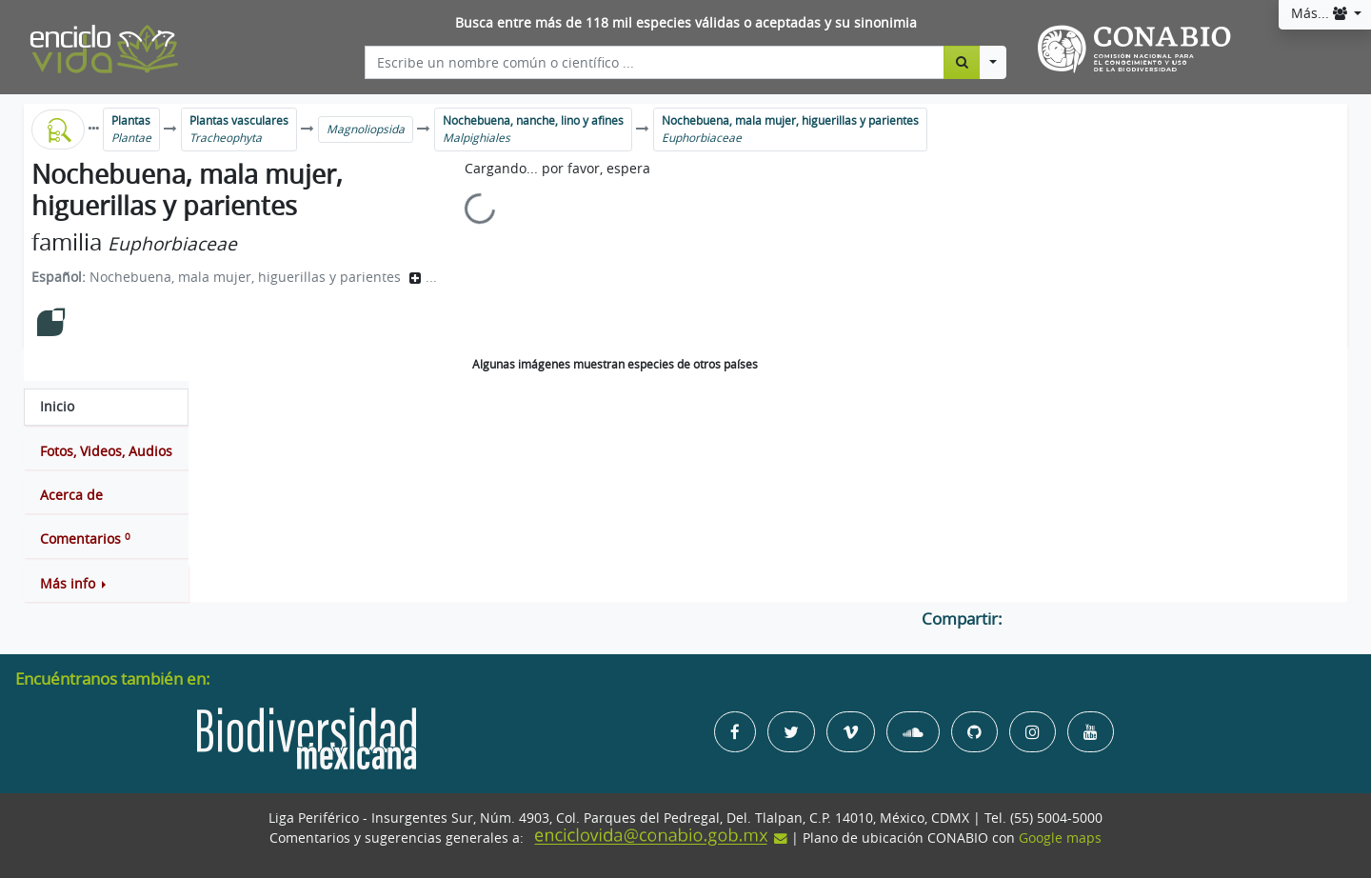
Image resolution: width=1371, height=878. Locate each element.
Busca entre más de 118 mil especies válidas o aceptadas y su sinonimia (686, 22)
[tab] (106, 407)
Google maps (1060, 838)
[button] (106, 584)
